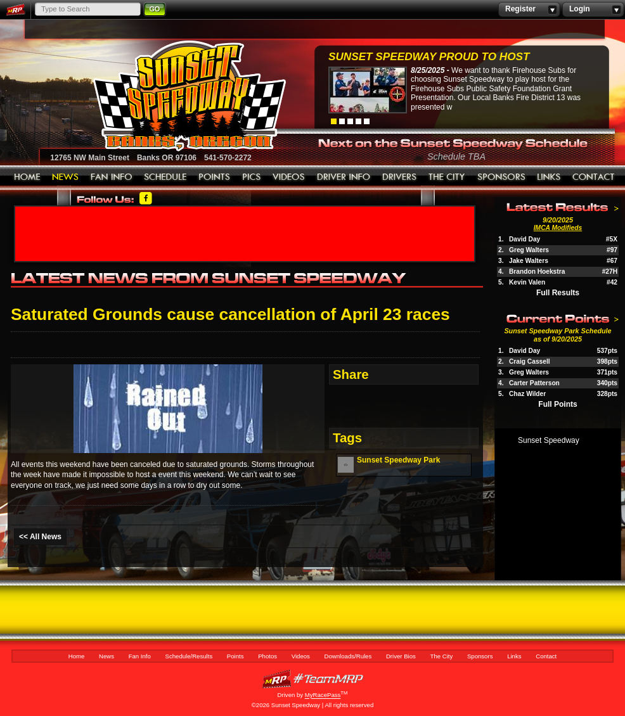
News (65, 177)
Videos (289, 177)
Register (529, 9)
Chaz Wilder (527, 393)
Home (27, 177)
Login (593, 9)
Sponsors (501, 177)
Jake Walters (528, 260)
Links (549, 177)
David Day (524, 239)
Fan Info (111, 177)
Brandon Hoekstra (537, 271)
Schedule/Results (165, 177)
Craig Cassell (529, 361)
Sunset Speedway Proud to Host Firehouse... (428, 58)
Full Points (557, 404)
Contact (594, 177)
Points (214, 177)
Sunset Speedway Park (398, 460)
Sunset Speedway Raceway (157, 95)
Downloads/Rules (343, 177)
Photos (252, 177)
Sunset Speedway (548, 440)
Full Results (557, 292)
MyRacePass (312, 679)
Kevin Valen (527, 282)
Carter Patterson (534, 383)
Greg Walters (529, 249)
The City (447, 177)
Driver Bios (400, 177)
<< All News (40, 536)
